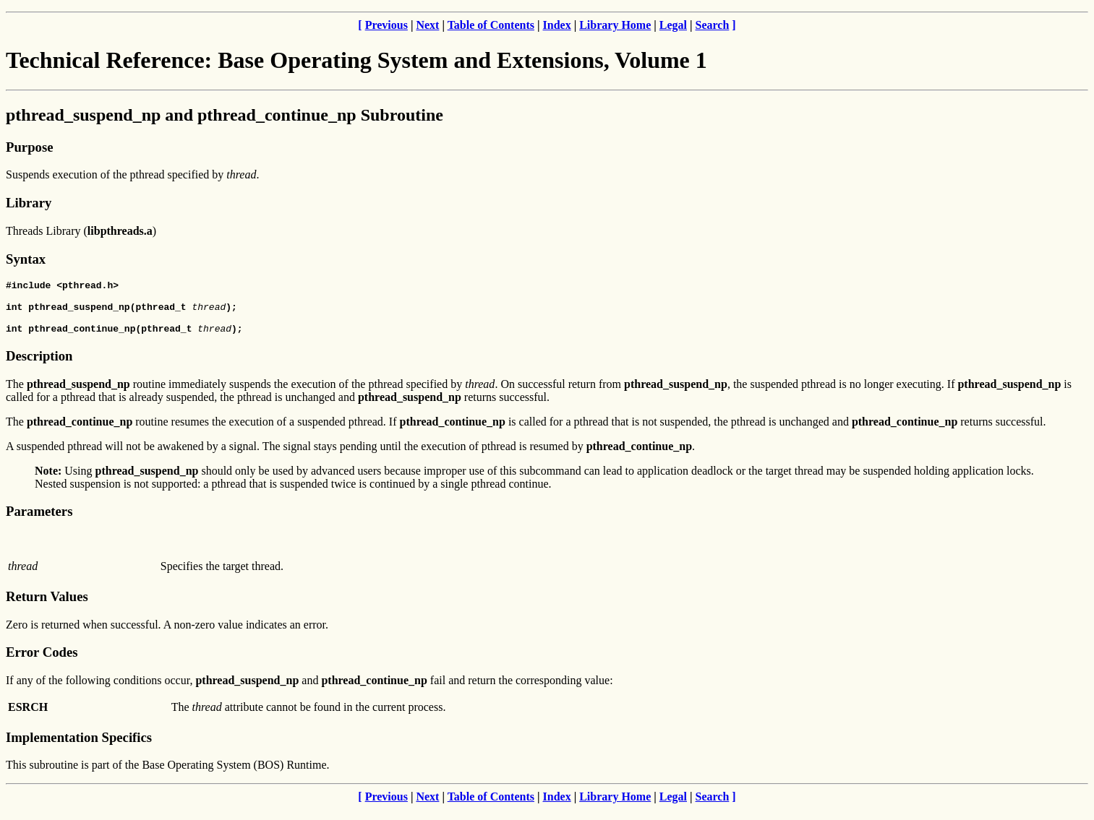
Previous (386, 25)
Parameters (39, 522)
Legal (673, 25)
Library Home (615, 25)
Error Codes (42, 662)
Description (39, 366)
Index (557, 25)
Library (28, 202)
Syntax (26, 259)
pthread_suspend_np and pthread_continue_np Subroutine (224, 114)
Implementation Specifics (79, 748)
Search (713, 25)
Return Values (47, 607)
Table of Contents (491, 25)
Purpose (29, 147)
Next (427, 25)
